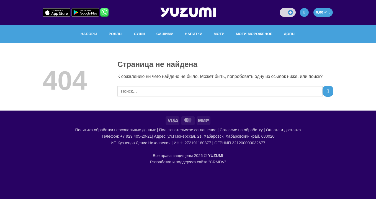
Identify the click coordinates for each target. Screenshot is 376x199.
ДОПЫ (289, 34)
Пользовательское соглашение (187, 130)
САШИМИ (165, 34)
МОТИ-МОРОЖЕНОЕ (254, 34)
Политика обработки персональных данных (115, 130)
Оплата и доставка (283, 130)
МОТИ (219, 34)
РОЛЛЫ (115, 34)
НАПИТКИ (193, 34)
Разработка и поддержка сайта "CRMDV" (188, 162)
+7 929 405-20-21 (136, 136)
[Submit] (328, 91)
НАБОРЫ (89, 34)
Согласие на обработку (241, 130)
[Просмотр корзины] (323, 12)
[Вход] (304, 12)
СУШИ (139, 34)
